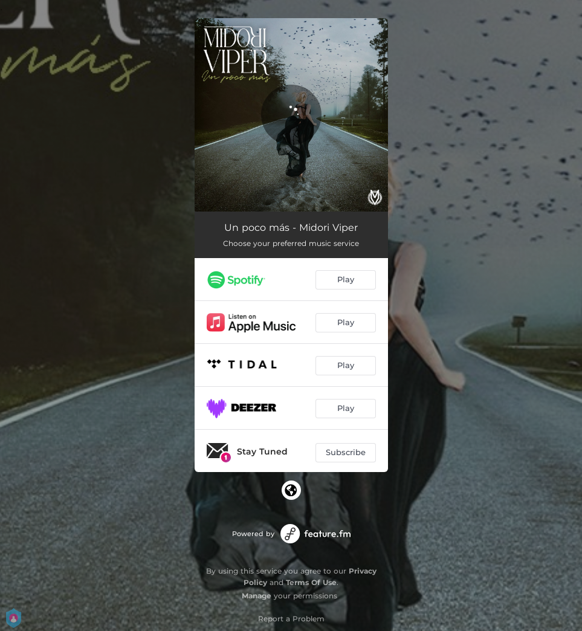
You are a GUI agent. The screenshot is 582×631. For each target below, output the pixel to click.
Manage (256, 595)
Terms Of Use (311, 582)
